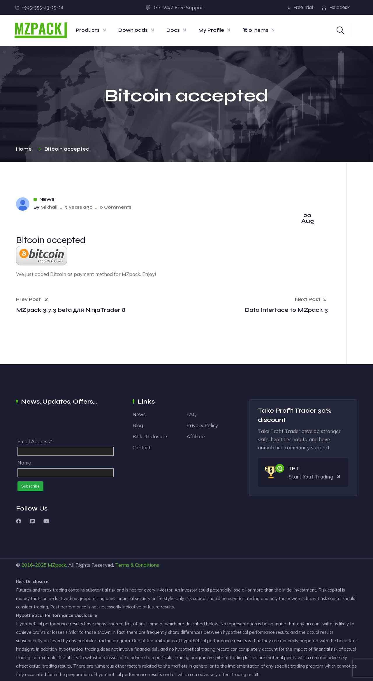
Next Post (311, 300)
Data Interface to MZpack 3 (286, 310)
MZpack (57, 565)
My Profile (211, 30)
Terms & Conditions (137, 565)
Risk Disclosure (150, 436)
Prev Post (32, 299)
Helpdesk (339, 7)
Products (88, 30)
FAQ (191, 414)
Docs (173, 30)
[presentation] (61, 423)
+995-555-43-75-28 (42, 7)
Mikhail (49, 207)
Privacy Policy (202, 425)
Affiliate (195, 436)
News (46, 199)
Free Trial (303, 7)
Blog (138, 425)
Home (25, 149)
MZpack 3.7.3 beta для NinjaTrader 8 (70, 310)
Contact (142, 447)
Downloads (133, 30)
